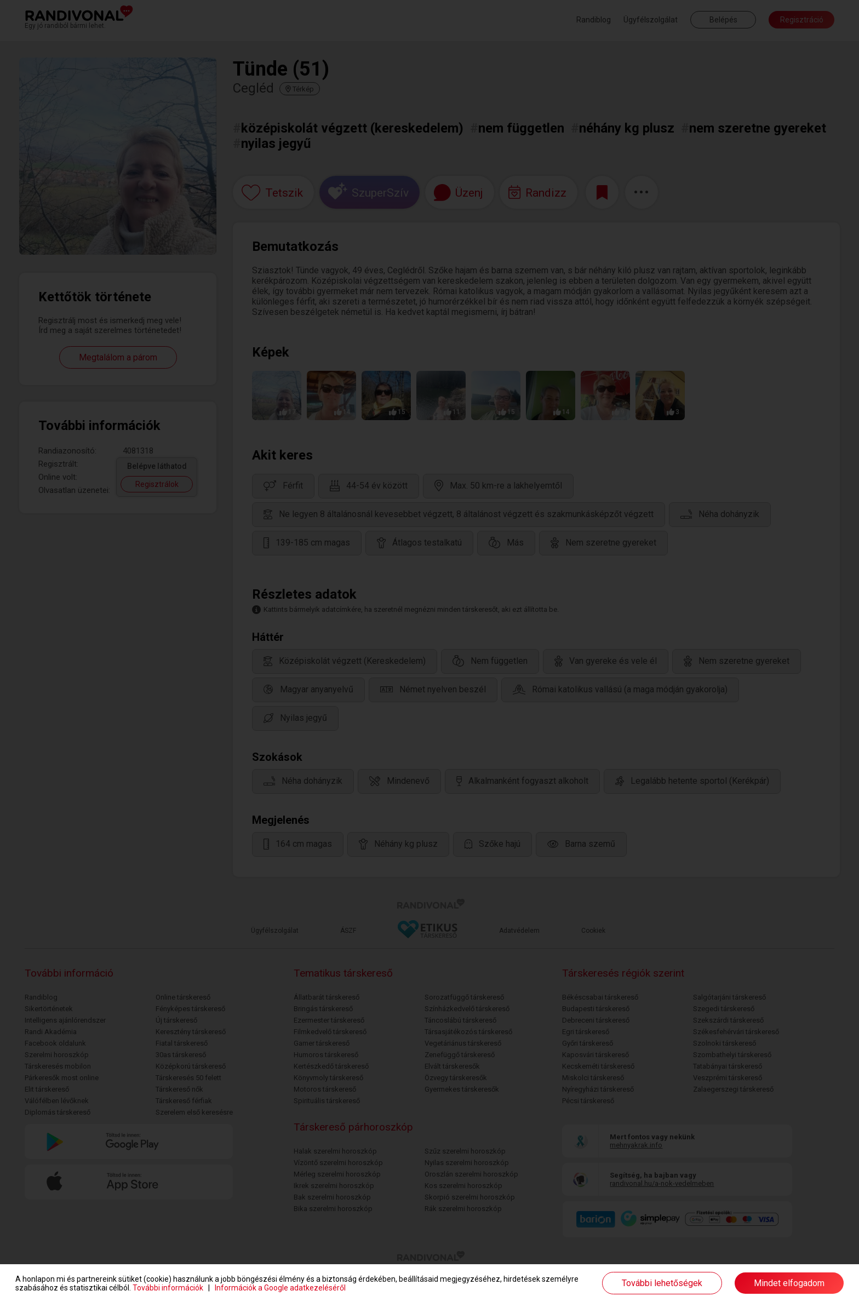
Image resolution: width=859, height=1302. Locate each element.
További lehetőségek (662, 1283)
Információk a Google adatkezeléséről (280, 1287)
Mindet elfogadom (789, 1283)
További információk (168, 1287)
